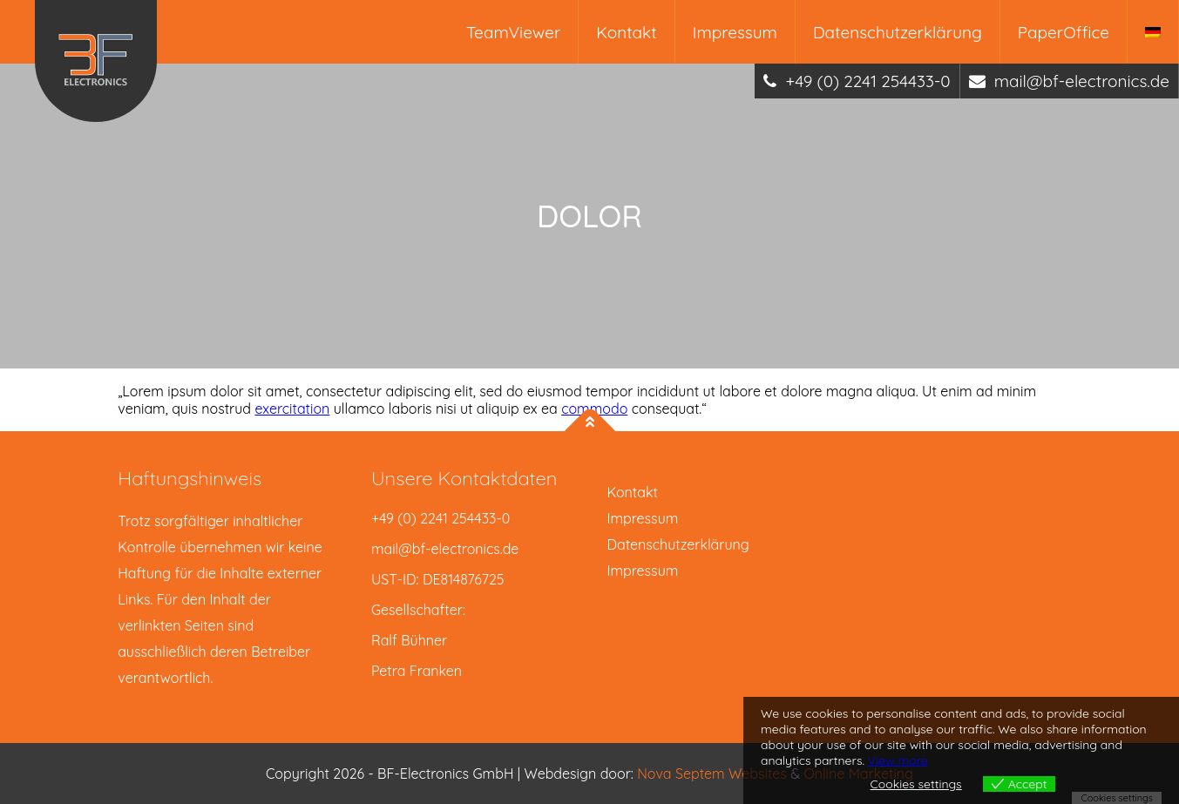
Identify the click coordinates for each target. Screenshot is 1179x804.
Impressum (735, 32)
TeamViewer (513, 32)
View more (898, 760)
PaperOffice (1063, 32)
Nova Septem (682, 773)
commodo (594, 408)
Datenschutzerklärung (897, 32)
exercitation (291, 408)
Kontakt (626, 32)
